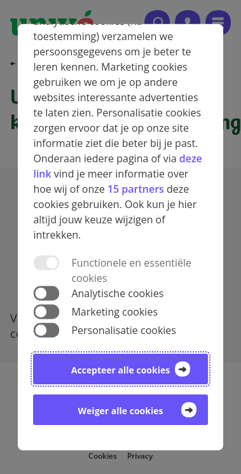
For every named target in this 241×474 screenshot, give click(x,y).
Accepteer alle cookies (120, 370)
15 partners (135, 188)
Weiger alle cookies (120, 411)
